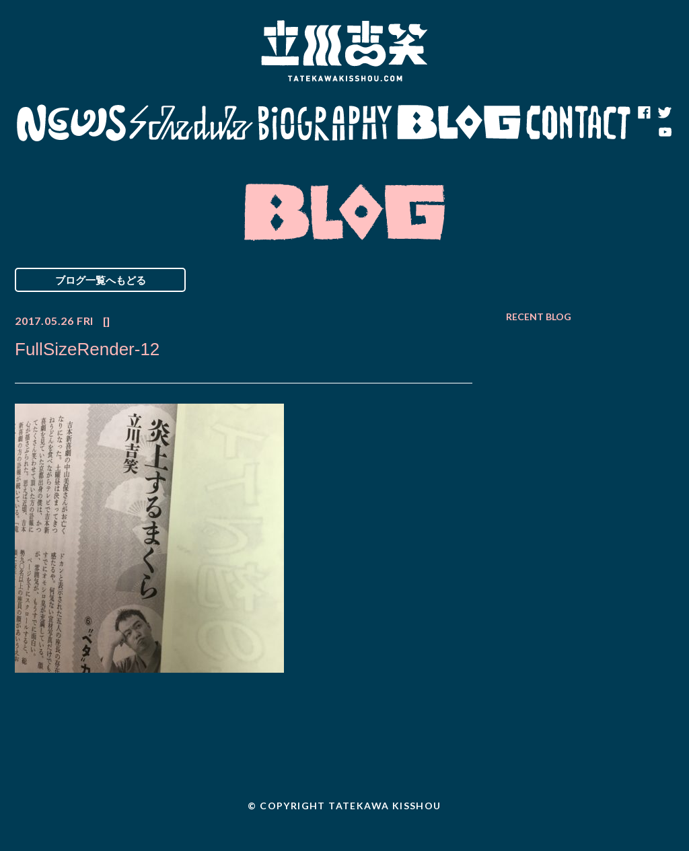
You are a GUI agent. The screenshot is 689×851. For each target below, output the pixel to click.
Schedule (191, 123)
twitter (664, 113)
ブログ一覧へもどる (100, 280)
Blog (458, 123)
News (71, 123)
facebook (644, 113)
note (644, 133)
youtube (664, 133)
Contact (578, 123)
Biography (325, 123)
